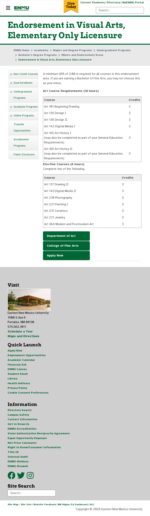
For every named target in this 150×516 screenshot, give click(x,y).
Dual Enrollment (23, 83)
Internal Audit (18, 459)
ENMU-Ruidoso (18, 463)
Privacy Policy (17, 390)
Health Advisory (19, 385)
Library (12, 380)
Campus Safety (18, 416)
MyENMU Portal (133, 2)
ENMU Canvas (17, 371)
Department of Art (61, 237)
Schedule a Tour (20, 333)
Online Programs (24, 115)
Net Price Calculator (22, 445)
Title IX (13, 454)
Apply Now (55, 257)
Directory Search (19, 412)
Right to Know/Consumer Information (34, 449)
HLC (91, 507)
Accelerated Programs (21, 143)
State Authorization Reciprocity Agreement (39, 435)
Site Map (13, 507)
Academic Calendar (21, 361)
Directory (113, 2)
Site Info (26, 507)
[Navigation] (8, 8)
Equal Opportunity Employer (27, 440)
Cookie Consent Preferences (28, 394)
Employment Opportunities (27, 357)
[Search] (120, 10)
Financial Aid (17, 366)
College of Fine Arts (63, 247)
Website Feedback (44, 507)
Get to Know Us (18, 426)
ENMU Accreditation (22, 431)
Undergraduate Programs (23, 95)
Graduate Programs (26, 107)
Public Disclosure (24, 154)
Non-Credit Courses (26, 74)
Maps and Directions (24, 338)
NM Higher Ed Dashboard (73, 507)
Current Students (92, 2)
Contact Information (22, 421)
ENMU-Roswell (18, 468)
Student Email (18, 375)
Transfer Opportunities (22, 127)
